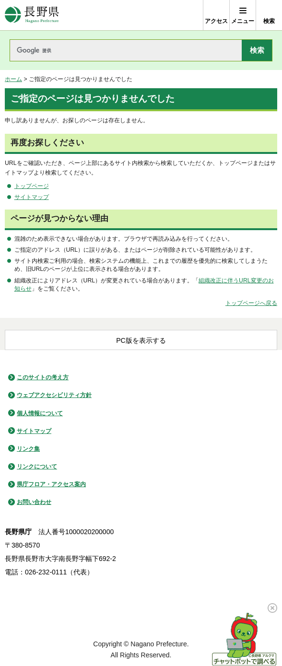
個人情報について (40, 413)
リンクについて (37, 466)
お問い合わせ (34, 502)
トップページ (31, 186)
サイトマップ (31, 197)
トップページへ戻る (251, 303)
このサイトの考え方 (43, 377)
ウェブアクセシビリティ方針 (54, 395)
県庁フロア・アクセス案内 (51, 484)
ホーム (13, 79)
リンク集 (28, 448)
